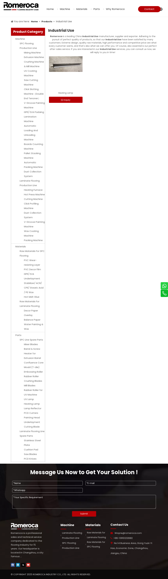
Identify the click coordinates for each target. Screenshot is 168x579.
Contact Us (149, 9)
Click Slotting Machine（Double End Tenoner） (34, 94)
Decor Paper (31, 310)
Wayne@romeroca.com (128, 533)
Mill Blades (29, 385)
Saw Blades (30, 454)
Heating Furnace (33, 189)
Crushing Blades (33, 380)
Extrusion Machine (34, 57)
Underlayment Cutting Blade (32, 424)
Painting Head (32, 417)
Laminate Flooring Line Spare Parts (32, 433)
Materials (20, 246)
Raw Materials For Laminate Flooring (30, 304)
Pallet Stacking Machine (32, 155)
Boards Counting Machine (33, 146)
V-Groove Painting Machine (34, 105)
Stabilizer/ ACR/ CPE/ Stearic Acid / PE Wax (33, 287)
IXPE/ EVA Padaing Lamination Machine (34, 116)
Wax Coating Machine (31, 233)
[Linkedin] (18, 565)
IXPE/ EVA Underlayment (32, 276)
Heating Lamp (32, 403)
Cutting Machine (33, 199)
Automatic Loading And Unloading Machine (31, 132)
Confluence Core (33, 362)
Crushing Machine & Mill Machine (34, 64)
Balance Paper (32, 319)
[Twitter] (23, 565)
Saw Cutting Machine (31, 82)
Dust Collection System (32, 174)
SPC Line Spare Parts (31, 339)
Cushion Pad (31, 449)
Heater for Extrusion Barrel (32, 356)
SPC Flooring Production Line (28, 46)
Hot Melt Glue (31, 296)
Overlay (28, 315)
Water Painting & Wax (33, 326)
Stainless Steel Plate (32, 443)
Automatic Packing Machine (33, 165)
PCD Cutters (31, 413)
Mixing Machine (32, 52)
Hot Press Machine (34, 194)
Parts (18, 335)
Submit (84, 513)
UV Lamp (29, 399)
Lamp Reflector (32, 408)
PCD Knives (30, 458)
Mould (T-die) (32, 367)
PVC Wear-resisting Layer (32, 262)
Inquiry (65, 100)
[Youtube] (28, 565)
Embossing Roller (33, 371)
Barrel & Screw (32, 348)
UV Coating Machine (30, 73)
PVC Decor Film (32, 269)
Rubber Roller (31, 376)
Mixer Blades (31, 344)
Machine (20, 38)
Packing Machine (33, 240)
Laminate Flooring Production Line (30, 183)
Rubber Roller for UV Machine (33, 392)
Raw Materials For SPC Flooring (32, 253)
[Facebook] (13, 565)
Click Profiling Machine (31, 206)
